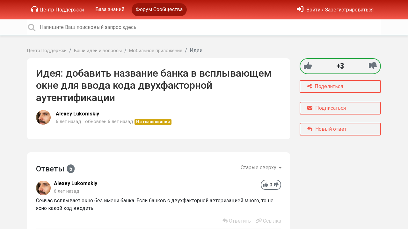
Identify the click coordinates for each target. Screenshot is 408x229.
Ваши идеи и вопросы (98, 50)
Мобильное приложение (155, 50)
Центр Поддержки (57, 9)
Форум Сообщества (159, 9)
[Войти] (335, 9)
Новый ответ (326, 129)
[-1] (373, 66)
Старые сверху (259, 167)
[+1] (308, 66)
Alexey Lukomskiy (77, 114)
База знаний (109, 9)
